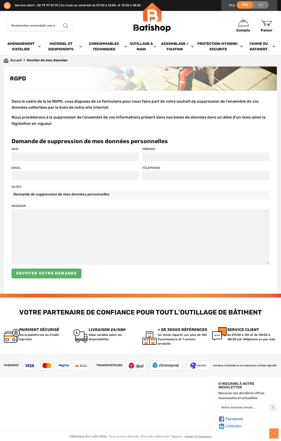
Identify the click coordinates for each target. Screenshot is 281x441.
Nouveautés (88, 409)
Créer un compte (161, 392)
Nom (15, 149)
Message (19, 206)
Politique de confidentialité (169, 403)
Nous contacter (16, 398)
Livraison (11, 420)
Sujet (16, 187)
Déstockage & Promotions (99, 420)
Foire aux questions (19, 403)
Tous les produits (92, 392)
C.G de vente (14, 409)
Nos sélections (90, 403)
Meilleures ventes (93, 415)
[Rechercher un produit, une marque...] (65, 25)
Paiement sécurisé (163, 415)
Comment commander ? (23, 426)
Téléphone (151, 168)
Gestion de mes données (167, 409)
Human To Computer (198, 436)
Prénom (148, 149)
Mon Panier (157, 398)
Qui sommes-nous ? (19, 392)
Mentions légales (17, 415)
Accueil (16, 60)
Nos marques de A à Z (96, 398)
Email (16, 168)
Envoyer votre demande (46, 273)
